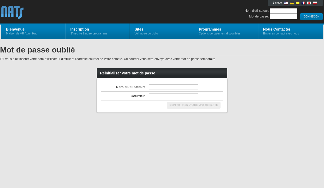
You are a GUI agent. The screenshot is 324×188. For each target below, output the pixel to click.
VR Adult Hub (63, 12)
